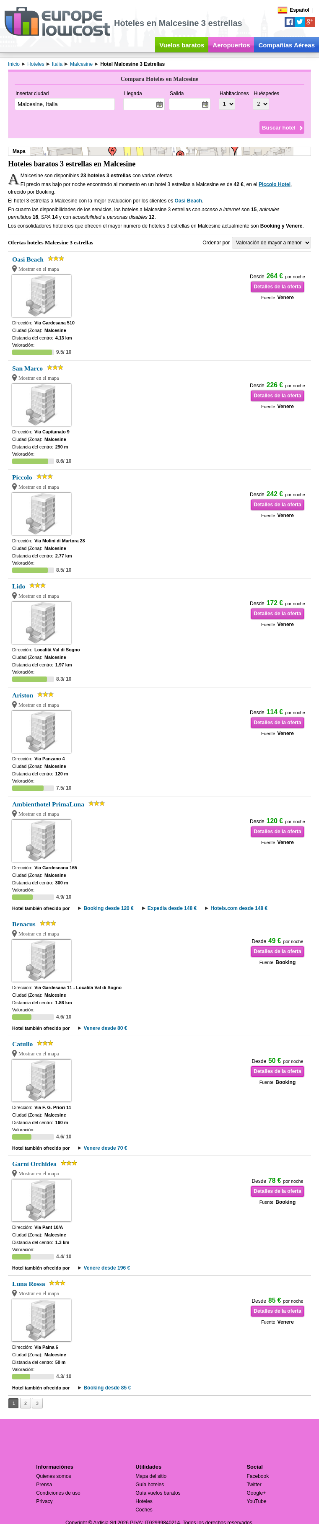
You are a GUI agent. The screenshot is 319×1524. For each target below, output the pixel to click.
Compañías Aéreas (286, 45)
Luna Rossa (28, 1283)
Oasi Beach (188, 201)
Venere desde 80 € (105, 1028)
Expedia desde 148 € (172, 908)
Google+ (256, 1493)
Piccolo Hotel (274, 184)
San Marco (27, 368)
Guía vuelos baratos (157, 1493)
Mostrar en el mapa (38, 269)
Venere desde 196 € (106, 1268)
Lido (18, 586)
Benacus (23, 924)
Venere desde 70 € (105, 1148)
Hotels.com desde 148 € (238, 908)
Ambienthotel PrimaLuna (48, 804)
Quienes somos (53, 1476)
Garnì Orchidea (34, 1163)
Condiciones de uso (58, 1493)
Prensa (44, 1485)
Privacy (44, 1501)
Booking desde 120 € (108, 908)
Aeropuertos (231, 45)
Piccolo (22, 477)
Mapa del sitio (150, 1476)
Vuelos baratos (181, 45)
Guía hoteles (149, 1485)
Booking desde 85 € (107, 1388)
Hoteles (144, 1501)
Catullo (22, 1043)
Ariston (22, 695)
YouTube (256, 1501)
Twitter (253, 1485)
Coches (144, 1510)
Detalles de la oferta (277, 287)
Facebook (257, 1476)
